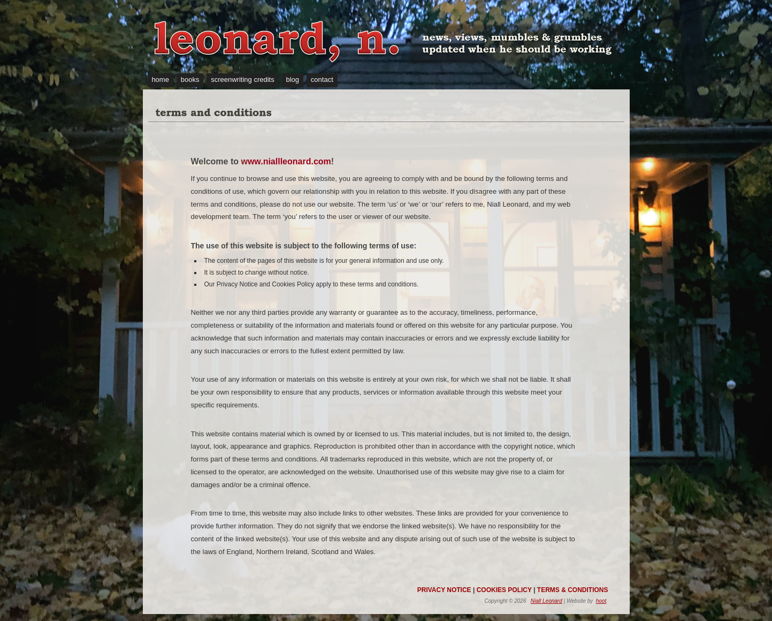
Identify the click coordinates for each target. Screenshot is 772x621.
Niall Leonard (546, 601)
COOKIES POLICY (504, 590)
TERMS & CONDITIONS (572, 590)
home (160, 79)
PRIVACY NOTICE (444, 590)
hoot (601, 601)
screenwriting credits (242, 79)
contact (322, 79)
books (190, 79)
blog (292, 79)
